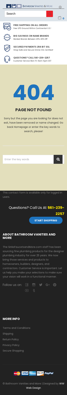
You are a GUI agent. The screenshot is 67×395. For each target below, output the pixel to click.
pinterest (54, 285)
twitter (40, 285)
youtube (26, 290)
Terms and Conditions (16, 328)
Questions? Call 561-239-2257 (31, 57)
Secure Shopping (13, 350)
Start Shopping (45, 220)
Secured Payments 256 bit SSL (31, 46)
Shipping (8, 333)
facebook (26, 285)
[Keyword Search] (25, 14)
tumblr (33, 290)
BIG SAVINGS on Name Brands (31, 35)
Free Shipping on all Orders (30, 25)
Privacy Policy (11, 345)
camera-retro (33, 285)
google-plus (47, 285)
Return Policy (11, 339)
